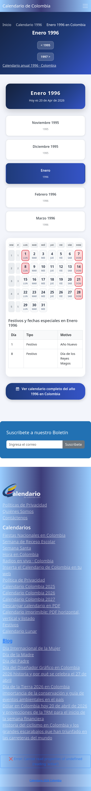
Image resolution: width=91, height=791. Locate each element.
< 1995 (45, 45)
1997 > (45, 57)
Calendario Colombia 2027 (29, 599)
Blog (8, 640)
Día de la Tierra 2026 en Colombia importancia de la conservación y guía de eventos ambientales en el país (43, 693)
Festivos (10, 625)
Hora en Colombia (20, 554)
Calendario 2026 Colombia (45, 780)
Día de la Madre (18, 654)
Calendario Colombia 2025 (29, 586)
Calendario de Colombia (26, 6)
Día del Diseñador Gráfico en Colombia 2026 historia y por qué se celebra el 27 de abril (45, 674)
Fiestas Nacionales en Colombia (34, 535)
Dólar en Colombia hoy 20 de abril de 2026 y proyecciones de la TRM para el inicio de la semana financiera (45, 712)
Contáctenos (15, 518)
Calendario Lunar (20, 631)
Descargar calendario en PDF (31, 605)
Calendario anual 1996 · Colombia (29, 65)
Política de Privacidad (24, 580)
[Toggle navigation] (85, 6)
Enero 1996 (45, 32)
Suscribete (73, 444)
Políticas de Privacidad (25, 505)
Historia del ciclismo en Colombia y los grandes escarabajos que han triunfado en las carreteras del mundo (45, 731)
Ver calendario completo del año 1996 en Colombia (45, 391)
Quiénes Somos (18, 511)
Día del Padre (16, 661)
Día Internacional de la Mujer (31, 648)
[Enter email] (34, 444)
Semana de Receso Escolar (29, 541)
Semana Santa (17, 548)
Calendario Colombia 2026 (29, 593)
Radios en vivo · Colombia (28, 561)
